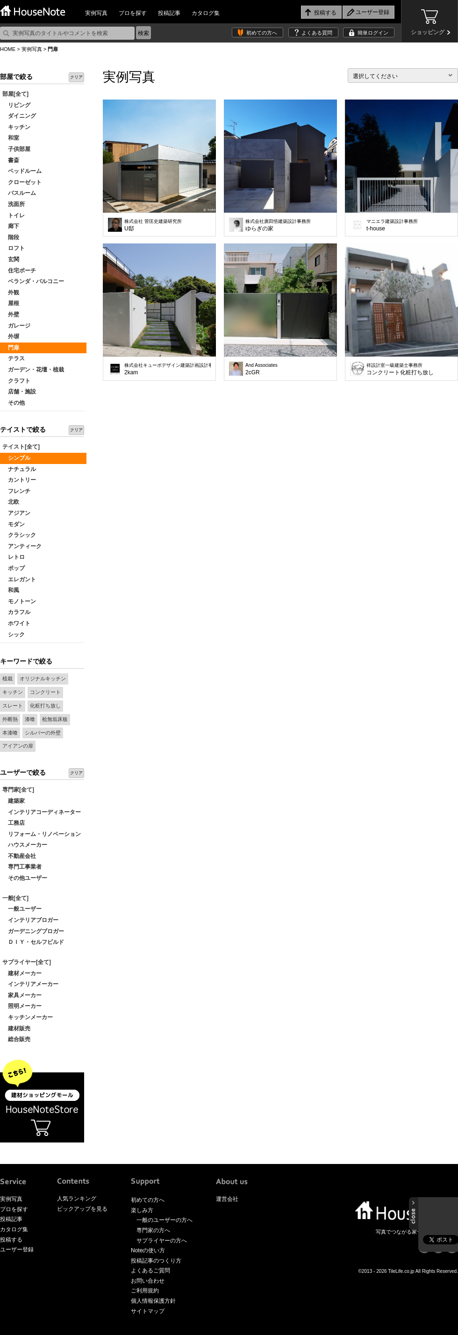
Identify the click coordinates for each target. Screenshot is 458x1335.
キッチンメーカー (27, 1017)
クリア (76, 77)
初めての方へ (261, 33)
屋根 (10, 303)
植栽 (7, 678)
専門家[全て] (18, 789)
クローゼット (22, 182)
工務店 (13, 823)
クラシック (19, 535)
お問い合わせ (148, 1281)
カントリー (19, 480)
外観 (10, 292)
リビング (16, 105)
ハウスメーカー (24, 845)
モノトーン (19, 601)
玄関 (10, 259)
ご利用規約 (145, 1290)
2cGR (261, 369)
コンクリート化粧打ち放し (400, 369)
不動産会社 (19, 856)
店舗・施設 (19, 391)
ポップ (13, 568)
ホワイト (16, 623)
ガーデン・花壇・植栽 (33, 369)
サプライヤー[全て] (26, 962)
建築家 (13, 801)
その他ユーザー (24, 878)
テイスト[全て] (21, 446)
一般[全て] (15, 898)
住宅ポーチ (19, 270)
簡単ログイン (373, 33)
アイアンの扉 (17, 746)
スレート (12, 705)
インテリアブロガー (30, 920)
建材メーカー (22, 973)
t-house (392, 225)
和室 (10, 138)
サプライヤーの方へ (161, 1240)
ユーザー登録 (17, 1249)
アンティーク (22, 546)
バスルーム (19, 193)
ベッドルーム (22, 171)
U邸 (153, 225)
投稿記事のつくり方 (156, 1260)
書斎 (10, 160)
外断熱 (10, 719)
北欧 (10, 502)
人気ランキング (76, 1198)
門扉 (10, 347)
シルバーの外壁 (43, 732)
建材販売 (16, 1028)
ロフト (13, 248)
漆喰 (30, 719)
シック (13, 634)
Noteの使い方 (148, 1250)
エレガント (19, 579)
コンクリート (45, 692)
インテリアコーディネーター (41, 812)
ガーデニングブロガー (33, 931)
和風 (10, 590)
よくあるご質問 (150, 1270)
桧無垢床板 (55, 719)
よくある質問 (316, 33)
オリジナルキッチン (43, 678)
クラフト (16, 381)
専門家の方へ (153, 1230)
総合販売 (16, 1039)
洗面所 (13, 204)
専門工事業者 (22, 867)
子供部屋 (16, 149)
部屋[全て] (15, 94)
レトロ (13, 557)
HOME (7, 49)
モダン (13, 524)
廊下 (10, 226)
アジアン (16, 513)
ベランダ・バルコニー (33, 281)
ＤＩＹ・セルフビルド (33, 942)
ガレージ (16, 325)
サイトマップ (148, 1311)
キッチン (16, 127)
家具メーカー (22, 995)
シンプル (16, 458)
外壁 (10, 314)
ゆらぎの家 (278, 225)
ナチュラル (19, 469)
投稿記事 (169, 13)
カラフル (16, 612)
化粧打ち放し (45, 705)
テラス (13, 358)
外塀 (10, 336)
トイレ (13, 215)
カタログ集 (206, 13)
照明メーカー (22, 1006)
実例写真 (96, 13)
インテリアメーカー (30, 984)
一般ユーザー (22, 909)
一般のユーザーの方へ (164, 1220)
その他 (13, 403)
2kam (167, 369)
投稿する (11, 1239)
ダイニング (19, 116)
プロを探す (133, 13)
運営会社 (227, 1199)
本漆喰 (10, 732)
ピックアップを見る (82, 1209)
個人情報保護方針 (153, 1301)
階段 (10, 237)
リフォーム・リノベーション (41, 834)
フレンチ (16, 491)
